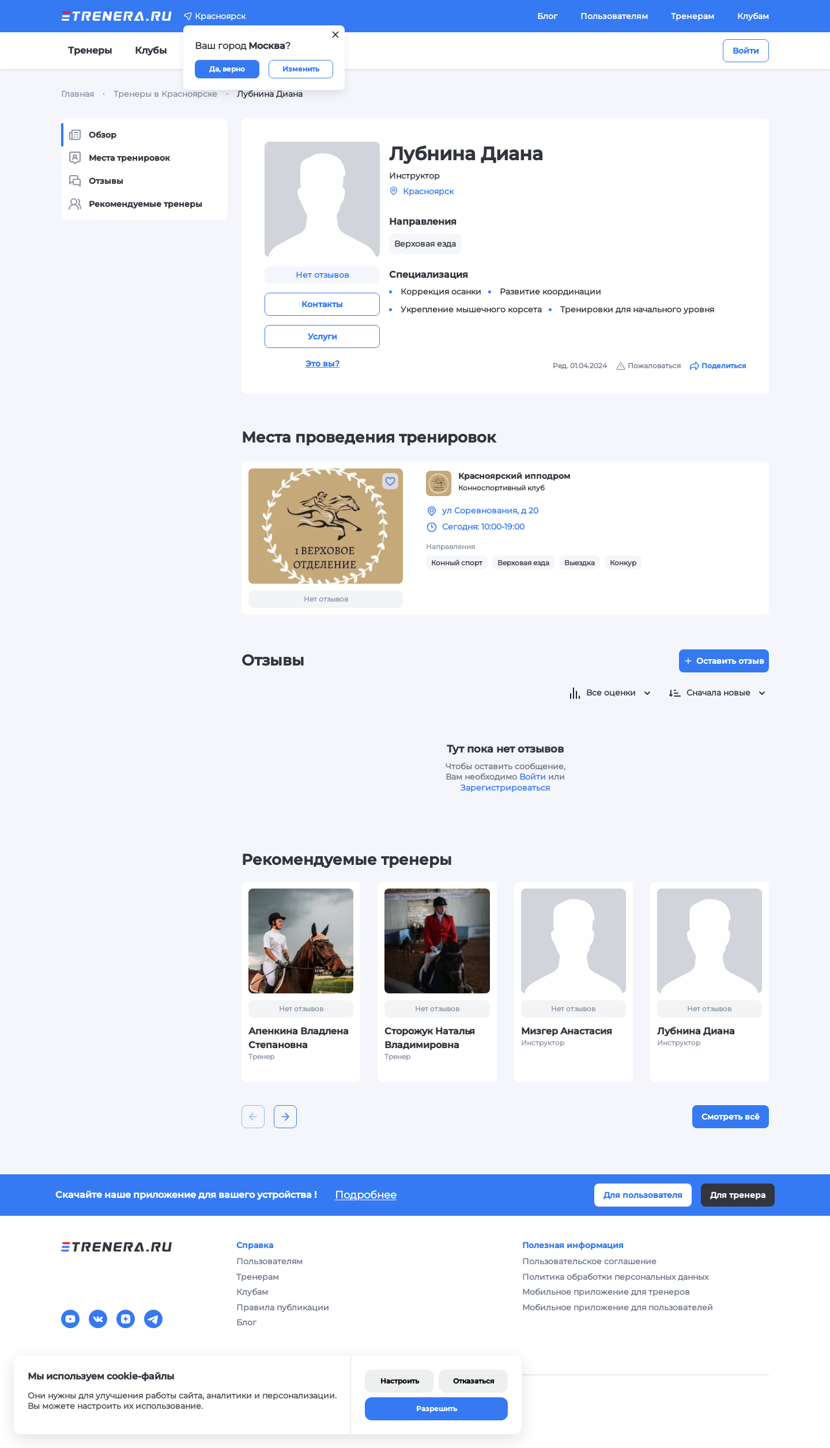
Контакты (322, 304)
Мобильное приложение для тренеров (606, 1292)
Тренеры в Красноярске (165, 94)
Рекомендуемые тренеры (135, 204)
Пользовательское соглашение (589, 1261)
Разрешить (436, 1408)
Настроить (399, 1381)
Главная (77, 94)
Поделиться (718, 365)
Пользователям (614, 16)
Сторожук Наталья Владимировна (429, 1038)
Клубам (753, 16)
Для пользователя (642, 1195)
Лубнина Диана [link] (270, 94)
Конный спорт (456, 562)
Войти (746, 51)
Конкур (623, 562)
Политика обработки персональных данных (615, 1277)
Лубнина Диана (696, 1031)
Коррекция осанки (441, 291)
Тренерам (692, 16)
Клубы (151, 50)
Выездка (579, 562)
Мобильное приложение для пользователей (617, 1307)
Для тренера (737, 1195)
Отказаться (473, 1381)
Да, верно (227, 69)
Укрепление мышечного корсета (471, 309)
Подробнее (366, 1195)
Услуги (322, 336)
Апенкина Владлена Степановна (298, 1038)
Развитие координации (550, 291)
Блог (547, 16)
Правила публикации (282, 1307)
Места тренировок (119, 158)
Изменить (300, 69)
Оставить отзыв (724, 661)
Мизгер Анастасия (566, 1031)
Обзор (92, 135)
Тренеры (90, 50)
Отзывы (95, 181)
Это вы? (322, 363)
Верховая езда (523, 562)
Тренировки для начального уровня (637, 309)
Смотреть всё (730, 1116)
